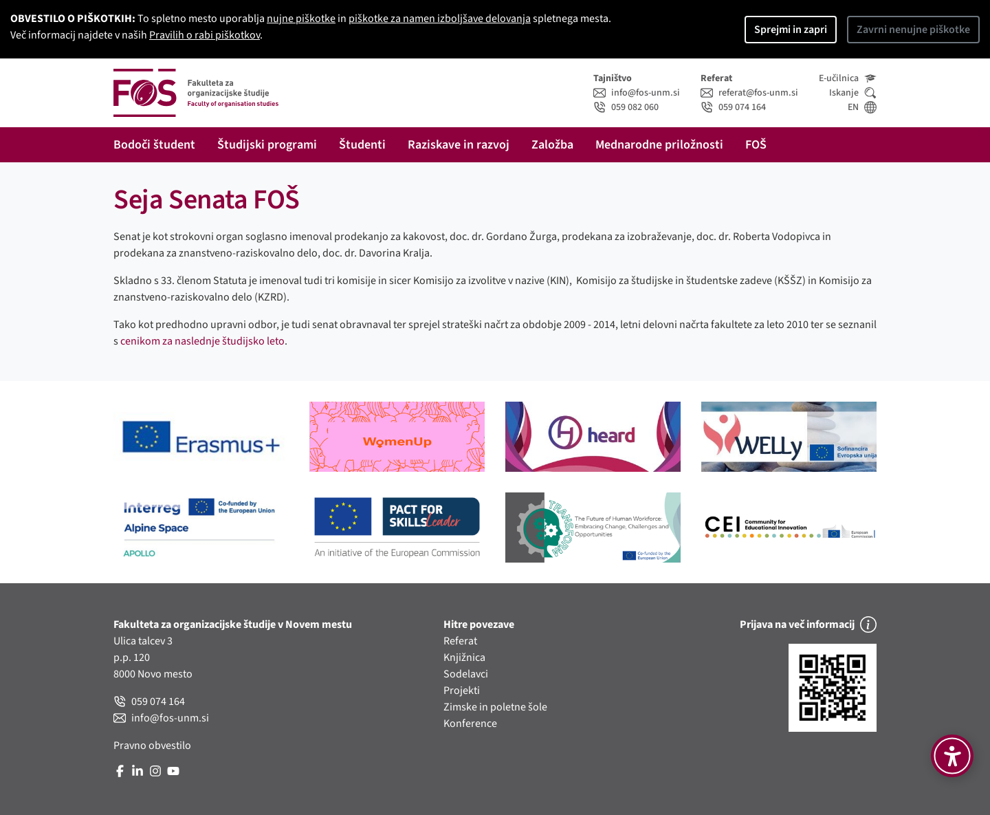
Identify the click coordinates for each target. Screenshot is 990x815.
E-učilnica (848, 78)
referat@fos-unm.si (749, 93)
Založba (552, 144)
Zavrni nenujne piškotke (913, 29)
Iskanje (853, 93)
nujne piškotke (301, 18)
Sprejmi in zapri (790, 29)
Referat (460, 641)
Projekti (461, 690)
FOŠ (756, 144)
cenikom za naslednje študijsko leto (202, 341)
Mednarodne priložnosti (659, 144)
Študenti (362, 144)
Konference (470, 723)
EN (862, 107)
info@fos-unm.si (636, 93)
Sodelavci (465, 674)
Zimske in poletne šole (495, 707)
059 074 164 (733, 107)
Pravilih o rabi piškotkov (204, 35)
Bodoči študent (154, 144)
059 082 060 (626, 107)
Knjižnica (464, 657)
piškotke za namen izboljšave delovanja (440, 18)
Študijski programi (267, 144)
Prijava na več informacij (808, 624)
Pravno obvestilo (152, 745)
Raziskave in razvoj (458, 144)
